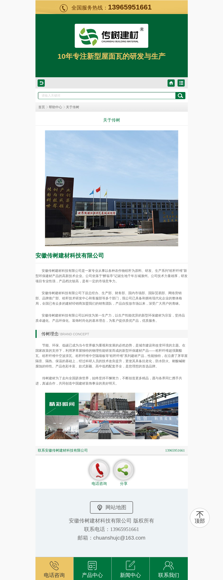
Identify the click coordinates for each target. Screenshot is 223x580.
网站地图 (111, 507)
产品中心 (92, 567)
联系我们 (168, 567)
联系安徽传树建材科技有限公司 (63, 450)
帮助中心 (55, 107)
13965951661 (175, 450)
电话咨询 (54, 567)
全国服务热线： (111, 8)
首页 (41, 107)
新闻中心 (130, 567)
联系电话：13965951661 (111, 529)
